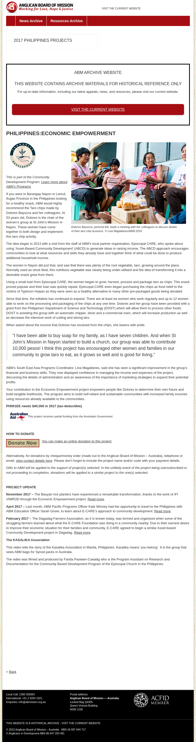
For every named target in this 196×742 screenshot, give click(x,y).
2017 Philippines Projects (43, 40)
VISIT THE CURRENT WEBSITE (121, 8)
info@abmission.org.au (32, 702)
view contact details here (34, 461)
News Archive (31, 21)
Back (12, 672)
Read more (96, 499)
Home (11, 21)
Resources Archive (67, 21)
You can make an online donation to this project (77, 441)
